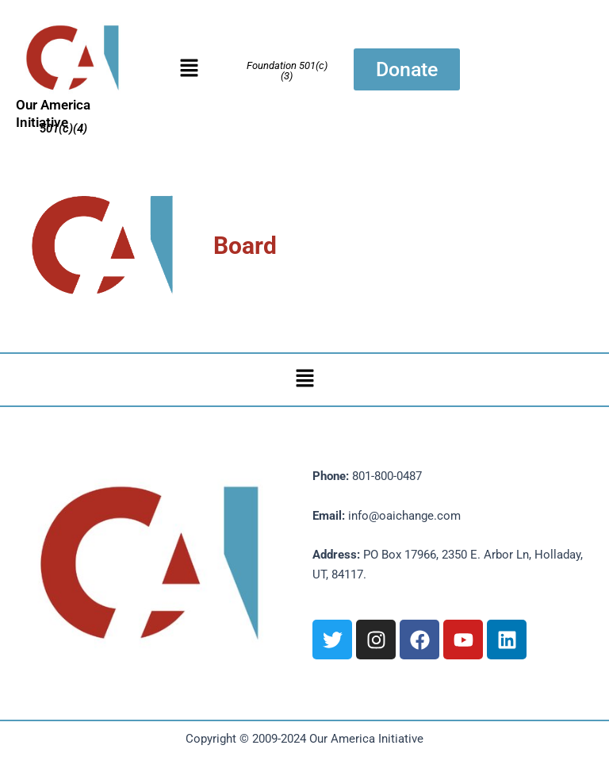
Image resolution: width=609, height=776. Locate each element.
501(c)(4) (63, 128)
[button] (189, 69)
